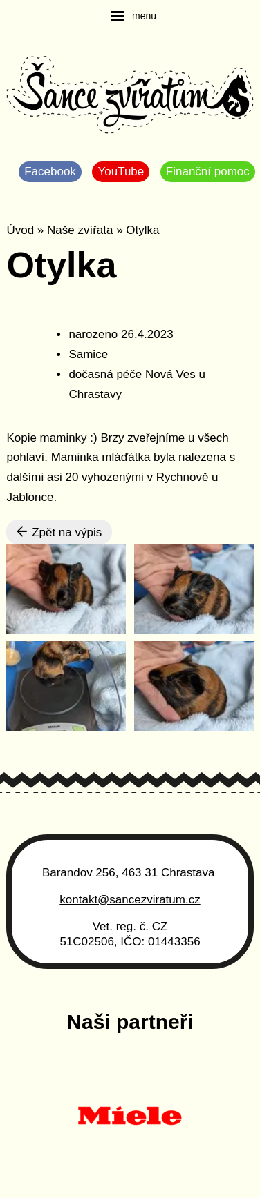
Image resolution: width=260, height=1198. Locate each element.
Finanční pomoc (208, 171)
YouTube (121, 171)
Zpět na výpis (59, 532)
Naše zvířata (80, 230)
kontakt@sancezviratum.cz (129, 899)
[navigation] (133, 16)
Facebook (50, 171)
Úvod (20, 230)
